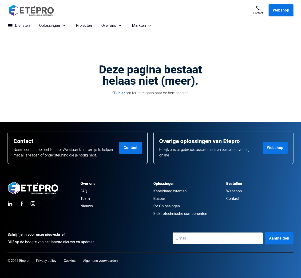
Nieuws (86, 206)
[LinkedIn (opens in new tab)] (10, 203)
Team (85, 198)
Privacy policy (46, 261)
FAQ (83, 191)
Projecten (84, 25)
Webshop (281, 10)
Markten (139, 25)
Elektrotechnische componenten (180, 213)
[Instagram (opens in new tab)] (33, 203)
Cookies (69, 261)
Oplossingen (49, 25)
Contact (130, 147)
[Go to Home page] (127, 10)
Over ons (108, 25)
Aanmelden (279, 238)
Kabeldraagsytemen (170, 191)
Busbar (159, 198)
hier (121, 93)
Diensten (22, 25)
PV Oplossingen (166, 206)
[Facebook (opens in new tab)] (21, 203)
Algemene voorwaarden (100, 261)
